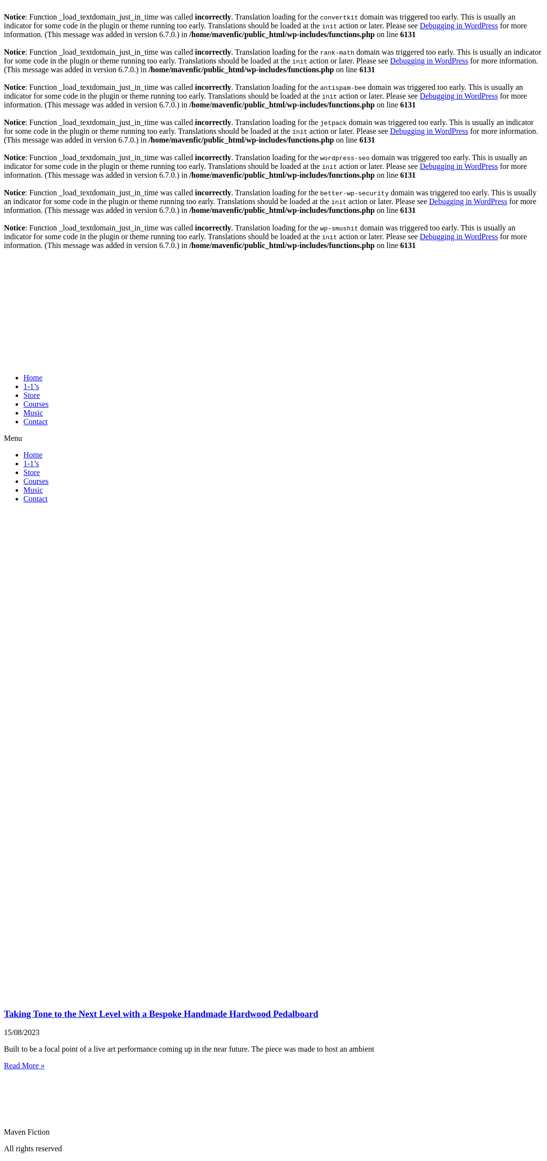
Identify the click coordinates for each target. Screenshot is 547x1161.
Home (32, 377)
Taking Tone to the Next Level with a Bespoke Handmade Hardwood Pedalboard (161, 1014)
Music (33, 413)
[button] (273, 438)
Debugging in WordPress (459, 25)
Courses (36, 404)
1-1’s (31, 386)
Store (31, 395)
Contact (35, 421)
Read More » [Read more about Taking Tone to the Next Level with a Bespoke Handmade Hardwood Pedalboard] (24, 1065)
